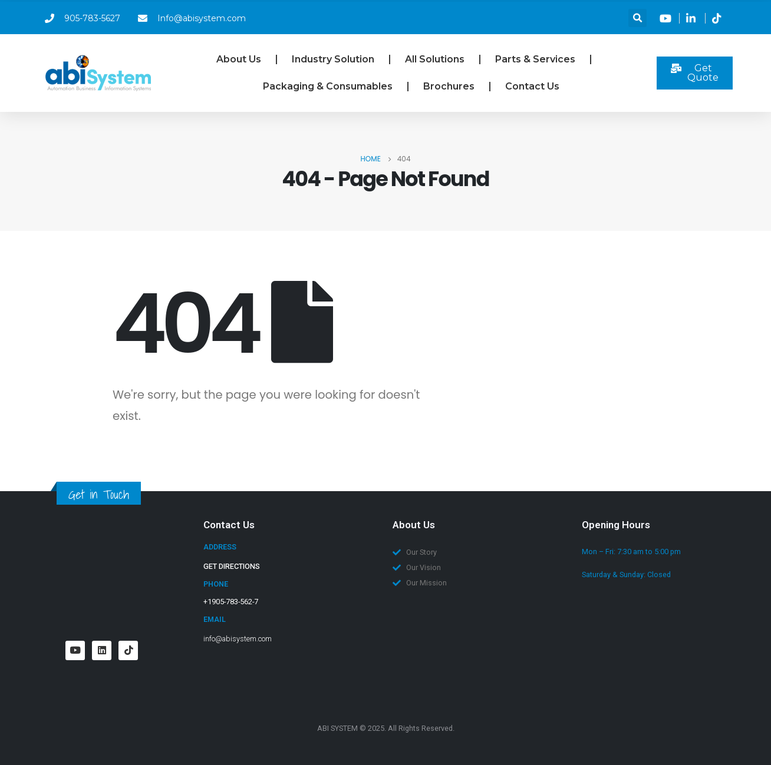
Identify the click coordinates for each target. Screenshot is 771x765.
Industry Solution (333, 59)
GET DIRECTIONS (231, 566)
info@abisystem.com (237, 638)
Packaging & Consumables (328, 86)
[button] (637, 18)
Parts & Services (535, 59)
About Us (238, 59)
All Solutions (434, 59)
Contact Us (532, 86)
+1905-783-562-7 (230, 601)
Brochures (449, 86)
